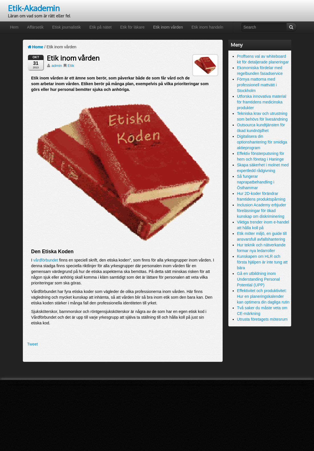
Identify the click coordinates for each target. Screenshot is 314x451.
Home (35, 47)
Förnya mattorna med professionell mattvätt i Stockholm (257, 85)
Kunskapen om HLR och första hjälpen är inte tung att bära (262, 262)
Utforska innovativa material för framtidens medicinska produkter (261, 102)
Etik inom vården (168, 27)
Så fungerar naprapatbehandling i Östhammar (255, 182)
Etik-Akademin (34, 8)
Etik (71, 65)
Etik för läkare (132, 27)
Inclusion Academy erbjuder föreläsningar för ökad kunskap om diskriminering (261, 211)
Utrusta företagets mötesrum (262, 319)
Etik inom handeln (207, 27)
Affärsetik (35, 27)
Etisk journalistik (66, 27)
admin (56, 65)
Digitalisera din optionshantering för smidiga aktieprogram (262, 142)
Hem (14, 27)
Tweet (32, 344)
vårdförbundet (45, 260)
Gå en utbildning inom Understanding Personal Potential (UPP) (258, 279)
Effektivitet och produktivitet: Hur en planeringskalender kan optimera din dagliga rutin (263, 296)
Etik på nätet (100, 27)
